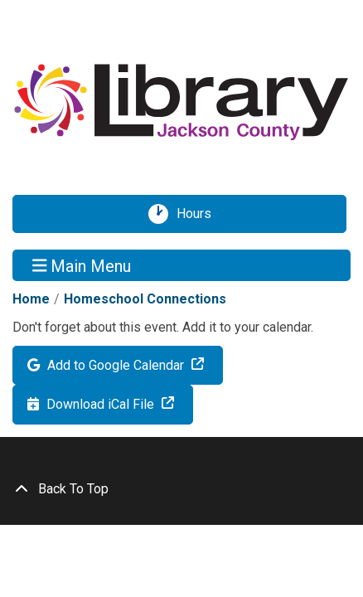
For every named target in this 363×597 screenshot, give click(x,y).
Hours (199, 214)
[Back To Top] (181, 489)
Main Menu (82, 265)
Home (31, 299)
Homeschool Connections (145, 299)
